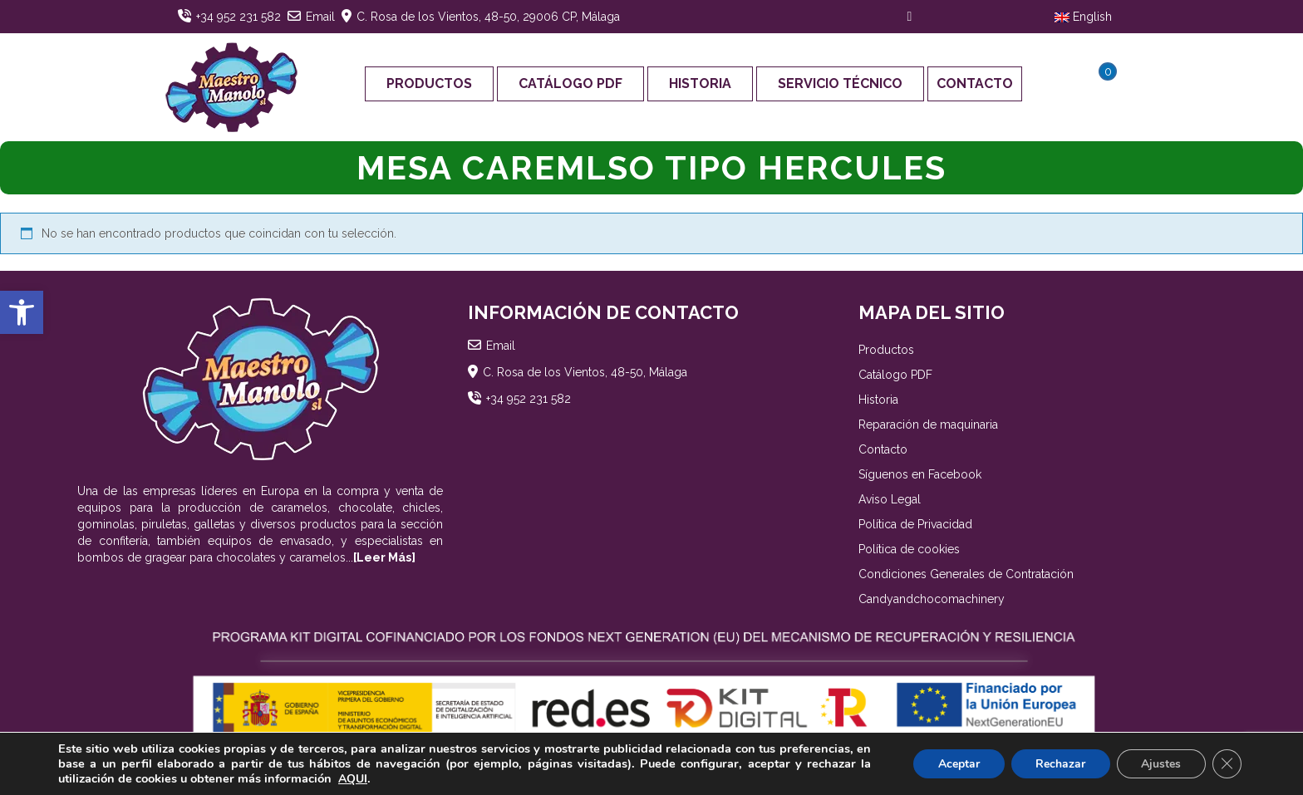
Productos (429, 83)
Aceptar (956, 764)
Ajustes (1160, 764)
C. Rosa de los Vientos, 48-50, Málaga (585, 372)
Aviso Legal (889, 499)
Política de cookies (909, 549)
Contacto (975, 83)
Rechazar (1059, 764)
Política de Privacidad (915, 524)
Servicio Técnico (840, 83)
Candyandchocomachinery (931, 599)
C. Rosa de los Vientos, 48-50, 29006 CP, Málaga (488, 16)
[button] (21, 312)
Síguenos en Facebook (919, 474)
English (1083, 16)
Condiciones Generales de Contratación (966, 574)
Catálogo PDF (570, 83)
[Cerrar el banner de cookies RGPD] (1227, 764)
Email (320, 16)
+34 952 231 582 (238, 16)
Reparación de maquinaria (928, 424)
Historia (700, 83)
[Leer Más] (384, 557)
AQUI (352, 779)
